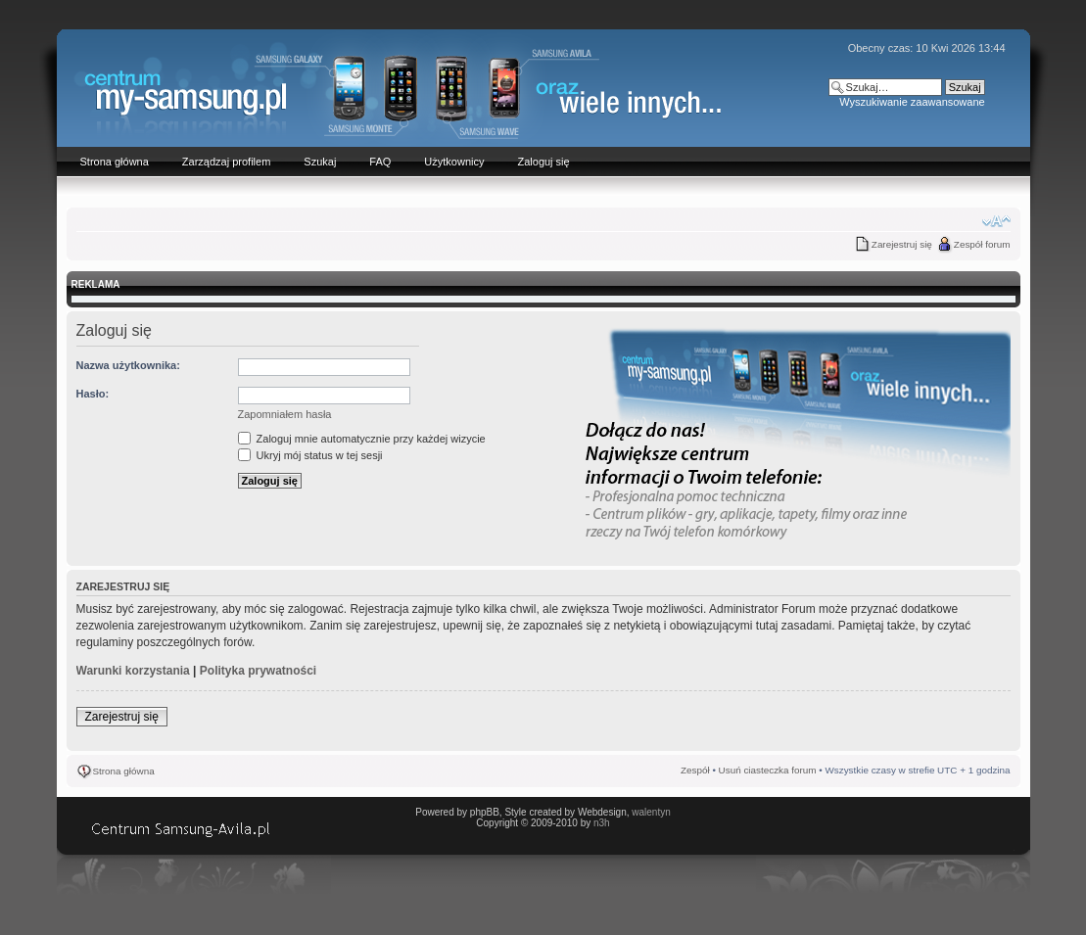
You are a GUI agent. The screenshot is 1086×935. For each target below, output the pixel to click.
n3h (601, 823)
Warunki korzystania (133, 671)
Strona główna (124, 771)
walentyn (651, 812)
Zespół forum (982, 244)
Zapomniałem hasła (285, 414)
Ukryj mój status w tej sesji (310, 455)
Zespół (695, 770)
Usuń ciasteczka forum (768, 770)
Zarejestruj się (902, 244)
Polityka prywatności (258, 671)
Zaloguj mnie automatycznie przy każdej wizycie (362, 438)
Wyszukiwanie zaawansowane (911, 102)
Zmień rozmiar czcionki (996, 221)
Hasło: (93, 393)
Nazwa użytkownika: (128, 365)
